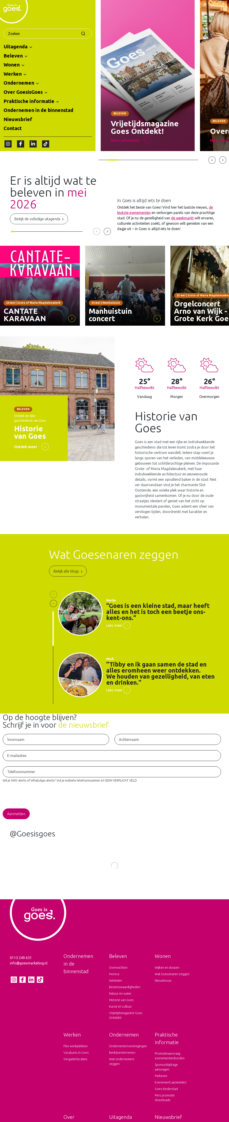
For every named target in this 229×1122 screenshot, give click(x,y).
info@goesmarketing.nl (28, 970)
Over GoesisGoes (23, 92)
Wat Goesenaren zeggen (172, 981)
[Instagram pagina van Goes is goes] (8, 143)
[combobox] (48, 33)
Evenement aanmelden (171, 1089)
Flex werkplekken (76, 1053)
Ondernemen (19, 82)
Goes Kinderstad (166, 1095)
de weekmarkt (182, 218)
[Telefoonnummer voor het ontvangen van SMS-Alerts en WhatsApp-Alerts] (112, 771)
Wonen (12, 64)
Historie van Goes (121, 1007)
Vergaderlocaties (75, 1066)
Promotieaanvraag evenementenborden (169, 1062)
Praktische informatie (29, 101)
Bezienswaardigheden (124, 994)
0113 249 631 (21, 964)
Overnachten (118, 974)
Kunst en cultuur (120, 1013)
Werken (13, 74)
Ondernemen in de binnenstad (38, 110)
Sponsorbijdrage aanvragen (166, 1074)
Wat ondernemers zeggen (121, 1068)
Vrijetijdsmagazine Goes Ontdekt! (125, 1022)
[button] (30, 46)
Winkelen (115, 987)
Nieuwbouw (163, 987)
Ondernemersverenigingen (126, 1053)
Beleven (13, 55)
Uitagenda (16, 46)
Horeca (114, 981)
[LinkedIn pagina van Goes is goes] (33, 143)
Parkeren (161, 1082)
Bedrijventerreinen (122, 1059)
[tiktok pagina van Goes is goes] (45, 143)
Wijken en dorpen (167, 974)
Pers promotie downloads (165, 1104)
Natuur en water (120, 1000)
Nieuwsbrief (18, 119)
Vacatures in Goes (76, 1059)
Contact (13, 128)
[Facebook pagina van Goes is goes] (20, 143)
